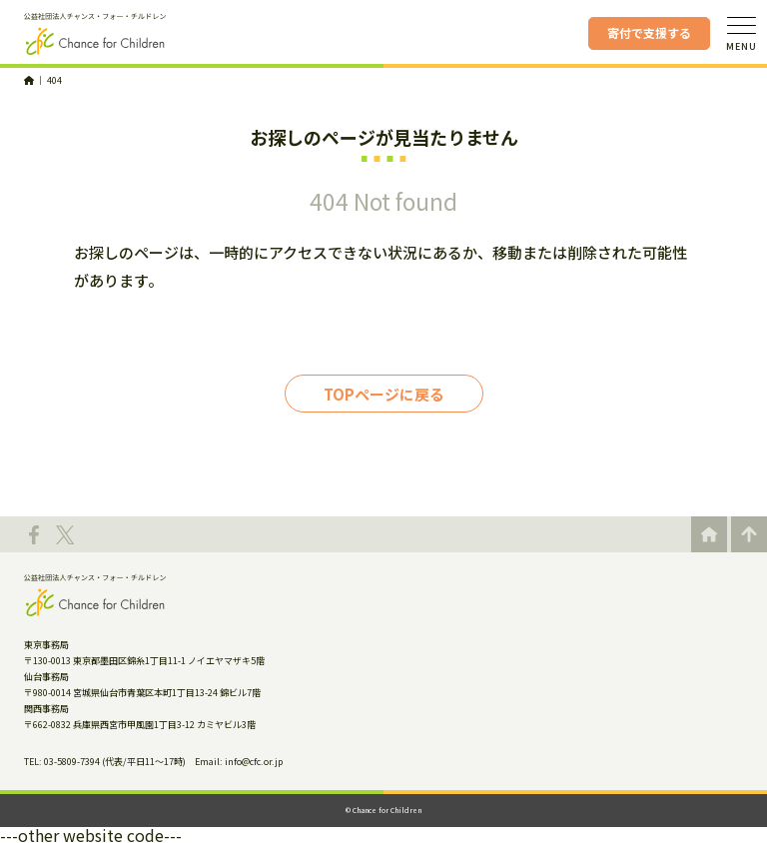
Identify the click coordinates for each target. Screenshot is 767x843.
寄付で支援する (649, 32)
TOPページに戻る (384, 394)
